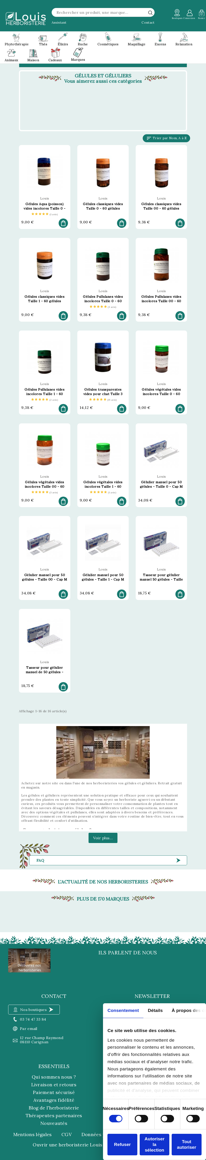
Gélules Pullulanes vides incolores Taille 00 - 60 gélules (161, 301)
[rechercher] (150, 12)
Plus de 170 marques (103, 899)
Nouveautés (53, 1123)
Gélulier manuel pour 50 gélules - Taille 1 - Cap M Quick (103, 579)
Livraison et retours (54, 1084)
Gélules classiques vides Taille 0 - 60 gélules (103, 206)
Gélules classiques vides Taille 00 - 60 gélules (161, 206)
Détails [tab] (155, 1010)
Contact (148, 22)
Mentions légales (32, 1134)
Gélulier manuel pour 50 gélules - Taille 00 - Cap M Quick (44, 579)
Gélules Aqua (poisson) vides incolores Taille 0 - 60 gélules (44, 208)
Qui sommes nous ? (54, 1077)
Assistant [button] (59, 22)
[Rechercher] (103, 12)
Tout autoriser (186, 1144)
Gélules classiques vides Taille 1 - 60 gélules (44, 299)
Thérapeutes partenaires (54, 1115)
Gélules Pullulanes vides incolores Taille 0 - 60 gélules (103, 301)
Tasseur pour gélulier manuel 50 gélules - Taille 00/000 (161, 579)
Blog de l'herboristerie (54, 1108)
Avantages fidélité (53, 1100)
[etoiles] (45, 214)
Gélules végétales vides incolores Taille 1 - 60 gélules (103, 486)
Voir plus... (103, 838)
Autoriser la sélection (154, 1144)
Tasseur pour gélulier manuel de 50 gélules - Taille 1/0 (45, 672)
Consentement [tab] (123, 1010)
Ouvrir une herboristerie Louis (67, 1145)
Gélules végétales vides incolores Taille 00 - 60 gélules (44, 486)
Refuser (122, 1144)
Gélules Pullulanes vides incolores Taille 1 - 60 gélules (44, 393)
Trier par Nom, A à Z (166, 138)
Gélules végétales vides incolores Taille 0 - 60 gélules (161, 393)
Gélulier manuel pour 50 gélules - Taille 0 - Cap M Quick (161, 486)
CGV (66, 1134)
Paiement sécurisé (54, 1092)
